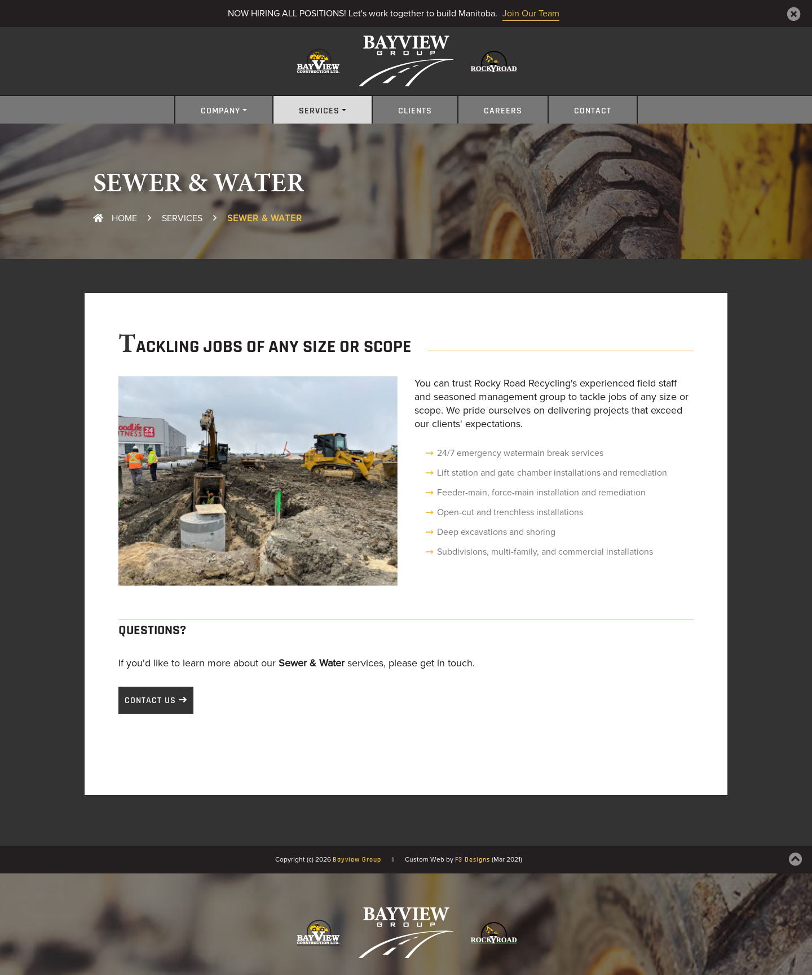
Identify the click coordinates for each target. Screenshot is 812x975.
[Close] (794, 14)
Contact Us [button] (150, 700)
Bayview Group (357, 860)
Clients (415, 111)
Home (115, 218)
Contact (592, 111)
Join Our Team (530, 13)
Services (182, 218)
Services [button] (319, 111)
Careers (503, 111)
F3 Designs (472, 860)
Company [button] (220, 111)
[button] (139, 481)
